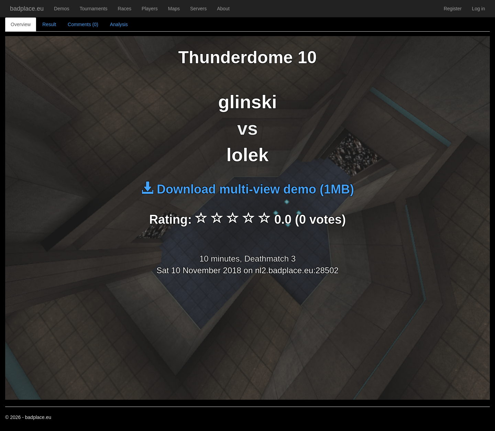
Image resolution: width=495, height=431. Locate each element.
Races (124, 8)
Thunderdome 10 (247, 57)
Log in (478, 8)
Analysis (119, 24)
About (223, 8)
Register (453, 8)
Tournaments (93, 8)
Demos (61, 8)
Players (150, 8)
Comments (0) (83, 24)
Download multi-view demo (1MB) (247, 189)
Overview (21, 24)
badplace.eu (27, 8)
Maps (174, 8)
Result (49, 24)
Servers (198, 8)
